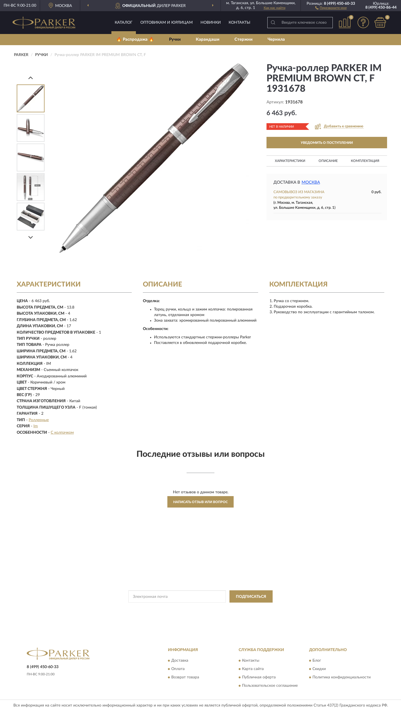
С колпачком (62, 433)
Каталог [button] (124, 23)
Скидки (319, 669)
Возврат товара (185, 677)
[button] (331, 7)
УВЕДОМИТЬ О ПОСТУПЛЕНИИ (327, 142)
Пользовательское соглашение (270, 686)
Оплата (178, 669)
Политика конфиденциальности (341, 677)
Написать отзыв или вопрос (200, 502)
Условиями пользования (249, 609)
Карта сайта (253, 669)
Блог (316, 661)
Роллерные (39, 420)
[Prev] (31, 78)
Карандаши (207, 39)
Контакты (239, 23)
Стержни (243, 39)
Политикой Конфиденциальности (200, 609)
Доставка (179, 661)
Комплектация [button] (365, 160)
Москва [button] (311, 182)
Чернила (276, 39)
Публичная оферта (259, 677)
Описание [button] (328, 160)
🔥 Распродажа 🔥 (135, 39)
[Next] (31, 237)
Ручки (175, 39)
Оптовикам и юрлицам (166, 23)
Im (35, 426)
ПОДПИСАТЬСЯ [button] (251, 597)
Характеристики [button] (290, 160)
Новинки (210, 23)
